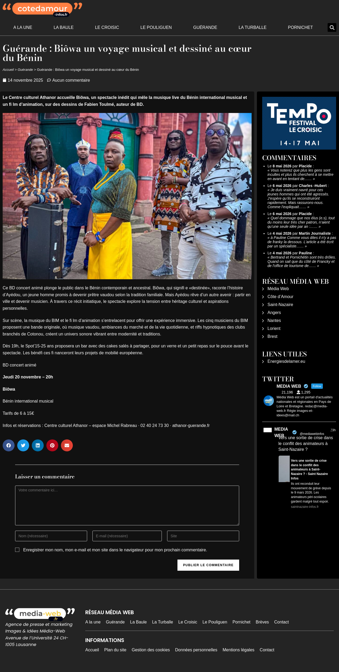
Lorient (273, 328)
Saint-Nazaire (280, 304)
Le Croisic (107, 27)
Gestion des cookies (151, 650)
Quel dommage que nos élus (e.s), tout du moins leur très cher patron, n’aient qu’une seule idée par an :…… (301, 222)
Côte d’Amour (280, 296)
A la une (22, 27)
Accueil (8, 70)
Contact (281, 622)
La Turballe (253, 27)
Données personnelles (196, 650)
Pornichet (300, 27)
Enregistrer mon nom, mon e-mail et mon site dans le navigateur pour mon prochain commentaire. (115, 550)
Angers (274, 312)
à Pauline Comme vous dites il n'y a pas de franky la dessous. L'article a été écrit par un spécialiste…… (301, 241)
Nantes (274, 320)
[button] (332, 27)
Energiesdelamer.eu (286, 361)
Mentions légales (239, 650)
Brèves (262, 622)
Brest (272, 336)
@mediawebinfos (312, 434)
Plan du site (115, 650)
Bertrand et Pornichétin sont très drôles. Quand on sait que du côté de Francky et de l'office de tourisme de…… (301, 261)
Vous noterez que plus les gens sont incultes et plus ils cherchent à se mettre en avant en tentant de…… (300, 174)
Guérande (205, 27)
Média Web (278, 288)
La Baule (63, 27)
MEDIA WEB (281, 432)
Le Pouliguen (156, 27)
